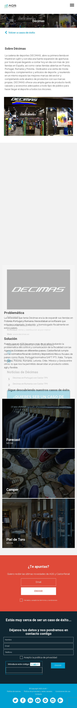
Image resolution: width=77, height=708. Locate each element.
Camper (12, 489)
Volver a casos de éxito (21, 32)
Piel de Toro (15, 539)
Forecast (13, 439)
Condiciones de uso (62, 691)
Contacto (38, 694)
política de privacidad (46, 657)
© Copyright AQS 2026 (37, 689)
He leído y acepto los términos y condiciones (40, 600)
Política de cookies (14, 691)
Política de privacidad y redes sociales (38, 691)
